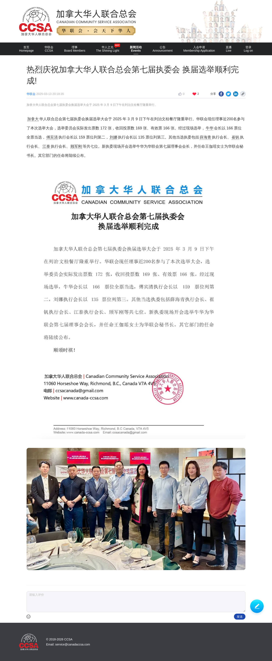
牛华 (209, 128)
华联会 (48, 48)
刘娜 (113, 137)
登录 (248, 48)
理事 (74, 48)
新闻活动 (136, 49)
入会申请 (199, 48)
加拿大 (33, 119)
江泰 (46, 146)
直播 (229, 48)
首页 (26, 48)
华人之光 (107, 48)
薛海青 (205, 137)
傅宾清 (52, 137)
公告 (163, 48)
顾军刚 (76, 146)
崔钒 (235, 137)
